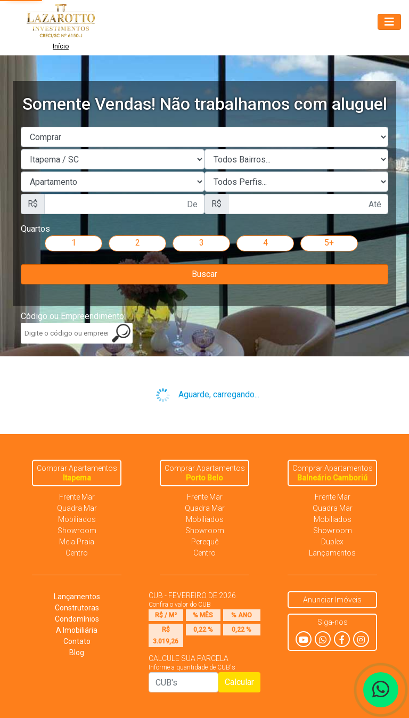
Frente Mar (77, 497)
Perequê (204, 541)
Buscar (204, 274)
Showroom (77, 530)
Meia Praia (76, 541)
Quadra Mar (77, 508)
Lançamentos (332, 553)
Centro (77, 553)
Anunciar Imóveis (332, 599)
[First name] (124, 204)
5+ (329, 243)
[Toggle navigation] (389, 22)
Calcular (239, 682)
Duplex (332, 541)
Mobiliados (77, 519)
